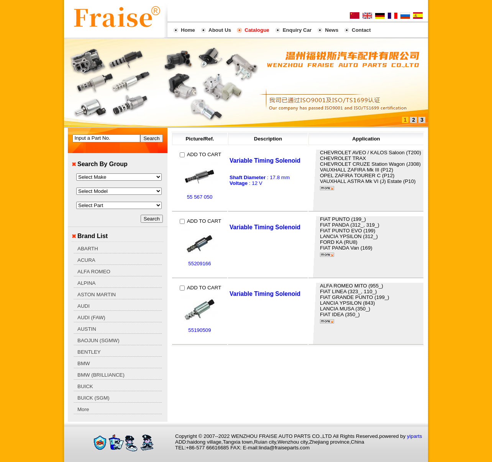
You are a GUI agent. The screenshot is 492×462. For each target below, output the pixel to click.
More (83, 409)
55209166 (199, 263)
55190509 (199, 330)
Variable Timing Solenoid (265, 160)
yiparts (414, 436)
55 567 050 (200, 197)
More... (327, 188)
